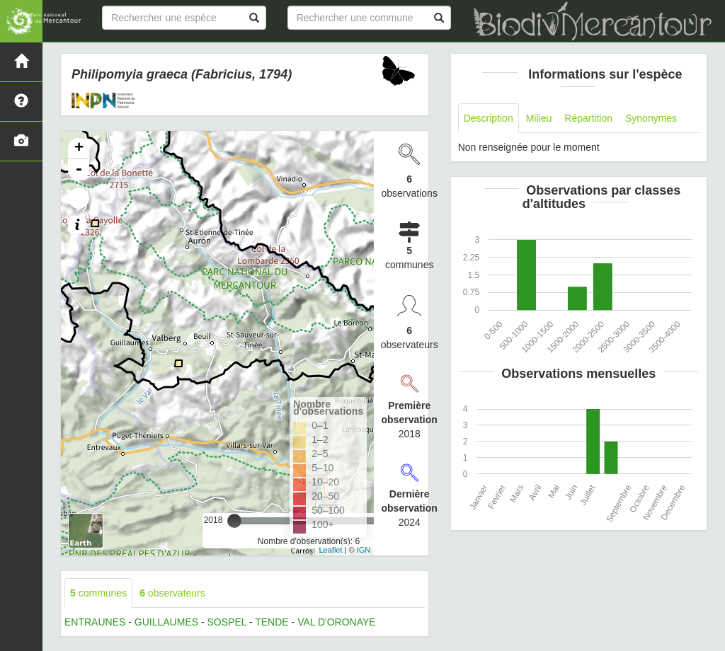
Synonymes (651, 118)
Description (488, 118)
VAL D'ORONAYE (336, 622)
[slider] (234, 521)
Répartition (588, 118)
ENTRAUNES (94, 622)
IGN (364, 550)
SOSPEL (227, 622)
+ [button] (79, 148)
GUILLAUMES (166, 622)
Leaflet (330, 550)
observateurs (172, 593)
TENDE (271, 622)
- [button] (79, 169)
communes (98, 593)
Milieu (539, 118)
